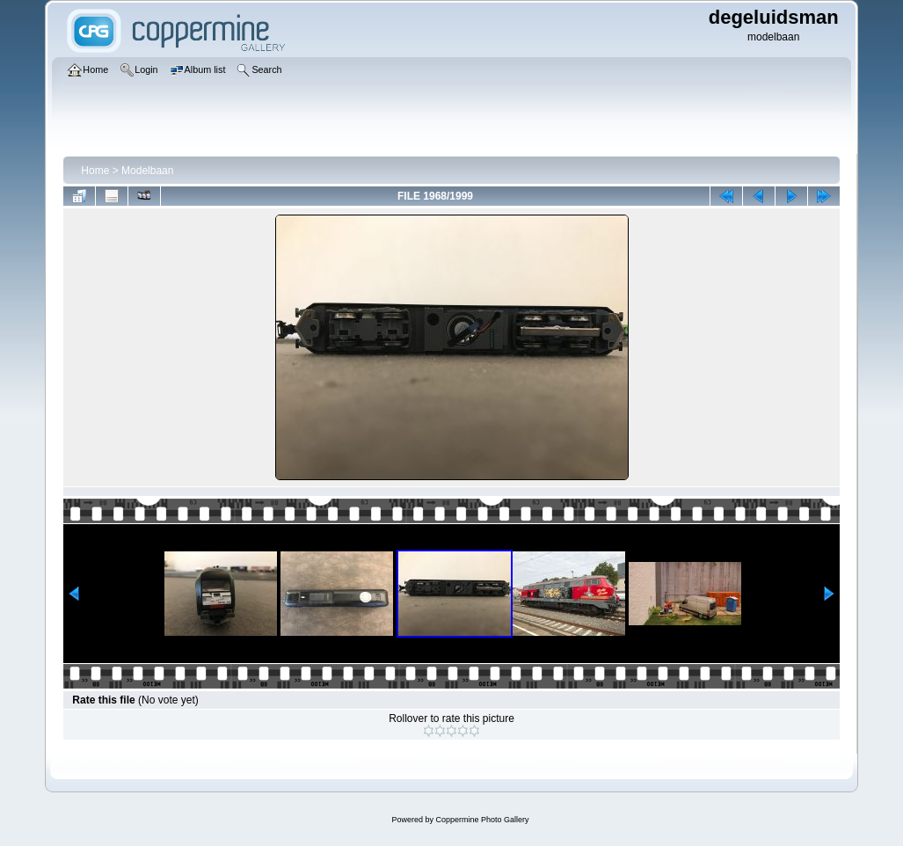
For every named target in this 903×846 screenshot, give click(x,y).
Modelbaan (147, 170)
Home (95, 170)
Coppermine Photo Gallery (481, 819)
